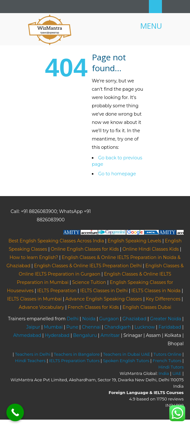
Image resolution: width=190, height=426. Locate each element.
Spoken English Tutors (126, 360)
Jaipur (33, 327)
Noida (89, 319)
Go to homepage (117, 174)
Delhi (72, 319)
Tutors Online (167, 354)
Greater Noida (165, 319)
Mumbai (53, 327)
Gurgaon (109, 319)
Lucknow (145, 327)
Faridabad (169, 327)
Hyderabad (57, 335)
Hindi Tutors (171, 366)
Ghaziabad (134, 319)
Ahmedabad (27, 335)
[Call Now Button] (15, 412)
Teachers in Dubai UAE (126, 354)
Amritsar (110, 335)
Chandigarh (117, 327)
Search (155, 6)
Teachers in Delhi (32, 354)
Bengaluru (85, 335)
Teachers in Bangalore (77, 354)
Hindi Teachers (30, 360)
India (163, 373)
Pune (72, 327)
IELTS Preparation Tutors (74, 360)
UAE (176, 373)
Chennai (91, 327)
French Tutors (167, 360)
